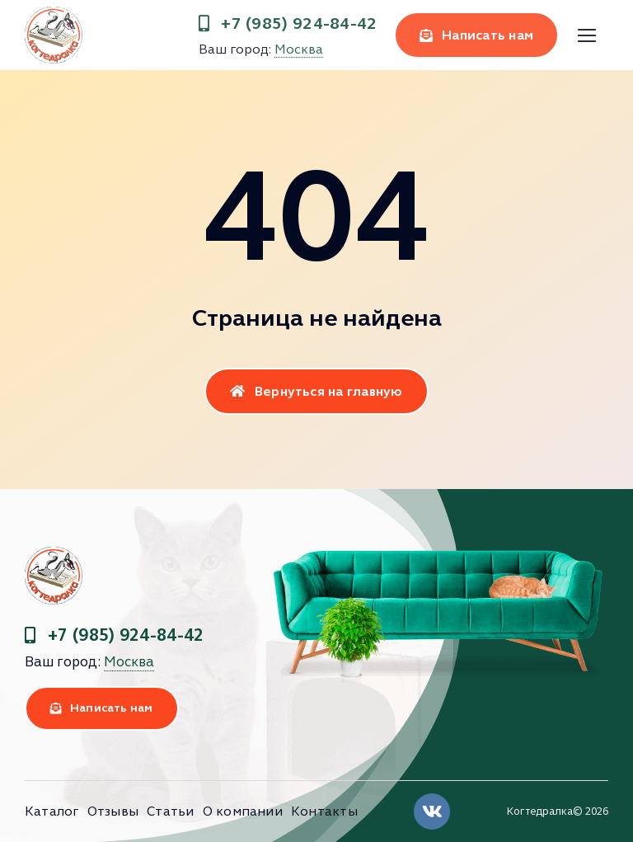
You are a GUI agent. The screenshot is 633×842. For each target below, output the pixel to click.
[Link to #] (586, 36)
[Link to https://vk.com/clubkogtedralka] (432, 811)
